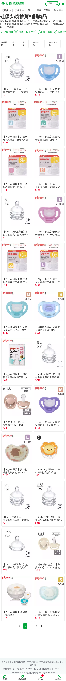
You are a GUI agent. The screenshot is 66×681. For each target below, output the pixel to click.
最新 (24, 43)
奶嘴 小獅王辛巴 (27, 32)
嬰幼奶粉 (6, 10)
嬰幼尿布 (19, 10)
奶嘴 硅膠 (8, 32)
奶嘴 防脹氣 (46, 32)
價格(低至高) (37, 43)
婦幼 (30, 10)
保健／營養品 (43, 10)
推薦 (13, 43)
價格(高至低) (53, 43)
